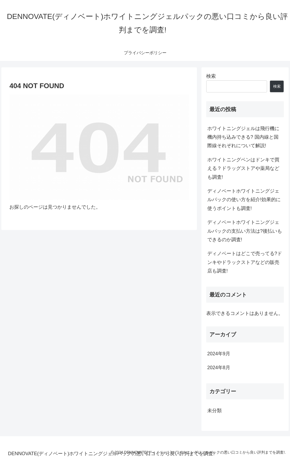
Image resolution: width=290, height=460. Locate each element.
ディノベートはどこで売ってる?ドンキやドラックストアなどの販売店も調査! (244, 262)
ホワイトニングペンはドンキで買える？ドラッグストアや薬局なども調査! (243, 168)
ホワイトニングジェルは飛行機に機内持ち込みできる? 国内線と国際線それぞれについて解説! (243, 137)
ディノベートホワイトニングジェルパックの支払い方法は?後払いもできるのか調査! (244, 231)
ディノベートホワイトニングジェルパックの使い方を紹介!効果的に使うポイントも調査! (244, 199)
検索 (211, 76)
